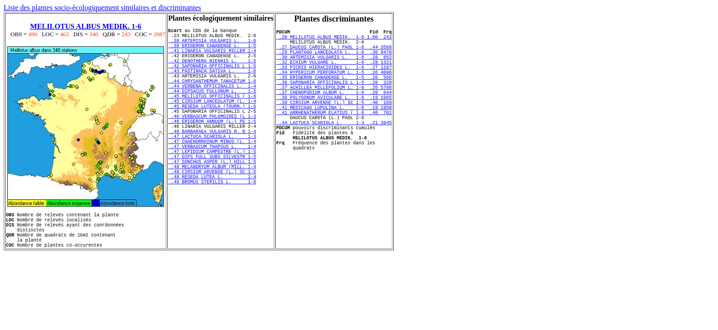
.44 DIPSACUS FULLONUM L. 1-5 (212, 108)
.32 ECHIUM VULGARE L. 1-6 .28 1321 (334, 71)
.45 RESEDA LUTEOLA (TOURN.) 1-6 (212, 128)
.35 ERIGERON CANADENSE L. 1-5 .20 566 (334, 91)
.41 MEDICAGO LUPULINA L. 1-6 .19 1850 (334, 129)
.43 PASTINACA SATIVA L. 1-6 (212, 83)
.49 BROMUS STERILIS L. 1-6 (212, 224)
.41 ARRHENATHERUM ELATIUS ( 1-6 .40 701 (334, 135)
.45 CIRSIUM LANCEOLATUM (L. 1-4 (212, 121)
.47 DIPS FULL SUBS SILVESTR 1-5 (212, 192)
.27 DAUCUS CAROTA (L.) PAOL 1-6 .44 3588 (334, 52)
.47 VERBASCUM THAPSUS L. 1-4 (212, 179)
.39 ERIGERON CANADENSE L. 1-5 (212, 51)
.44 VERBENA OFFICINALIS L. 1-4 (212, 102)
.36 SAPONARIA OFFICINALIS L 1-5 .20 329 (334, 97)
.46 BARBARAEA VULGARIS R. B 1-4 (212, 160)
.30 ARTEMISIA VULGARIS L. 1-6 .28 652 (334, 65)
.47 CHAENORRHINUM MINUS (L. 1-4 (212, 173)
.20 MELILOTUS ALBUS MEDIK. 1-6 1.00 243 (334, 39)
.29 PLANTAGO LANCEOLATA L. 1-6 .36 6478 (334, 58)
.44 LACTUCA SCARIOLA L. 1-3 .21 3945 (334, 148)
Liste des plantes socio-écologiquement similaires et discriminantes (102, 7)
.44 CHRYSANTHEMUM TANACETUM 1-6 (212, 96)
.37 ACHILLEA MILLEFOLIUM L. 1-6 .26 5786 (334, 103)
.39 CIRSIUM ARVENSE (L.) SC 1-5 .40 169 (334, 123)
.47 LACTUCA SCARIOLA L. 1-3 (212, 166)
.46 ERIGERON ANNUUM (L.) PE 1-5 (212, 147)
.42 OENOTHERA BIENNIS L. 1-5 (212, 70)
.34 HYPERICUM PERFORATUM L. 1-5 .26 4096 (334, 84)
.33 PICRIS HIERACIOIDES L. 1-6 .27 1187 (334, 78)
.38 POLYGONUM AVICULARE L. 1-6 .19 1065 (334, 116)
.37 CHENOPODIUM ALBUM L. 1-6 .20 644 (334, 110)
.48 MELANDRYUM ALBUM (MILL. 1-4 (212, 205)
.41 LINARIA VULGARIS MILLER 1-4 (212, 57)
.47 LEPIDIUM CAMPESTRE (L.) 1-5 (212, 185)
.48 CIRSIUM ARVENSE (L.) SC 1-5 (212, 211)
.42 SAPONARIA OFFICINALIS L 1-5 (212, 76)
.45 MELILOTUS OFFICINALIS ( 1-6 (212, 115)
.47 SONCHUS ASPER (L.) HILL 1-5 (212, 198)
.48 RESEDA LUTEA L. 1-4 (212, 217)
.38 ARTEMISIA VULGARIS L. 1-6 (212, 44)
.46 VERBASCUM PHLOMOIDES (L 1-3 (212, 141)
